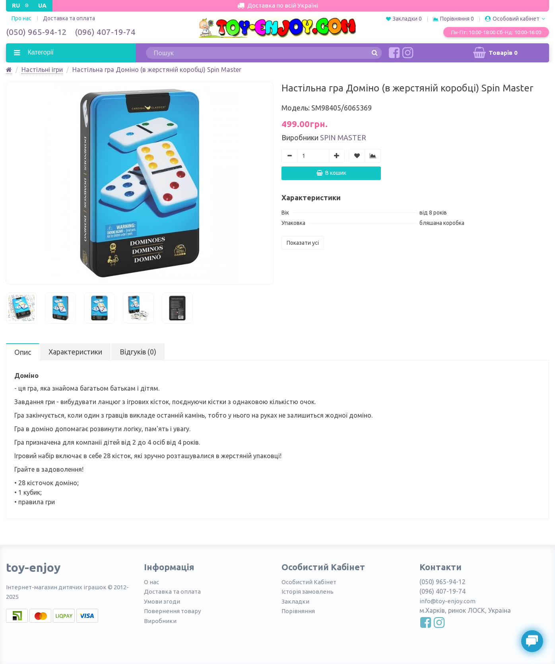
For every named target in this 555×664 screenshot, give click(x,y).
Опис (22, 352)
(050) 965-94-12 (36, 32)
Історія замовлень (307, 591)
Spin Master (343, 137)
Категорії (40, 52)
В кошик (331, 173)
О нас (151, 582)
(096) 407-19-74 (105, 32)
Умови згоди (162, 601)
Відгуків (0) (138, 352)
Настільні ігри (42, 69)
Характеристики (75, 352)
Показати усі (303, 243)
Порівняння (298, 611)
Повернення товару (172, 611)
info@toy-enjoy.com (447, 601)
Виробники (160, 621)
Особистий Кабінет (308, 582)
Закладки (295, 601)
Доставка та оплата (69, 18)
